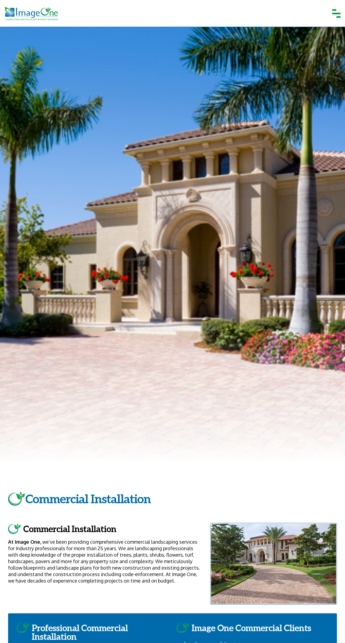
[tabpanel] (172, 257)
